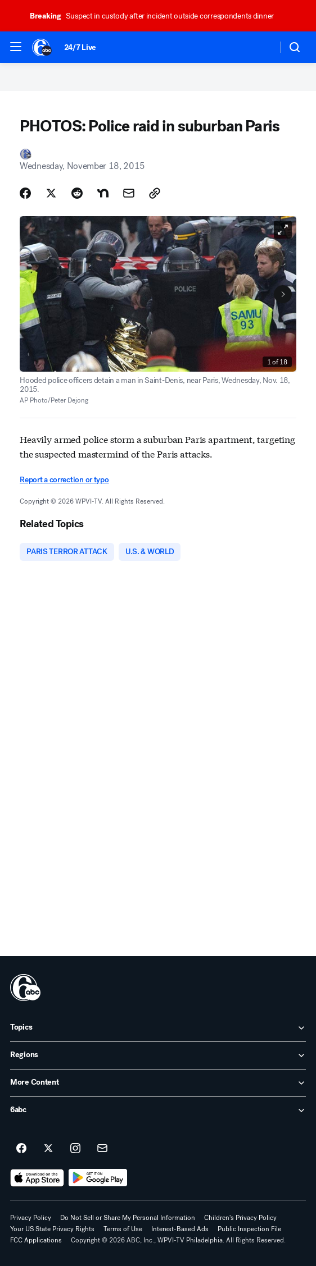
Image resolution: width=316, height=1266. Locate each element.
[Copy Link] (154, 193)
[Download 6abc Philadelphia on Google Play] (98, 1178)
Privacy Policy (30, 1217)
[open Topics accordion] (158, 1027)
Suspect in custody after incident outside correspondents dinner (157, 16)
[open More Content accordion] (158, 1082)
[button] (16, 46)
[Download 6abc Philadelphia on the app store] (37, 1178)
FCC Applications (36, 1240)
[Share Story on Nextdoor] (102, 193)
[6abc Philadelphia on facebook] (21, 1148)
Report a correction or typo (64, 479)
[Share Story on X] (51, 193)
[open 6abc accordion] (158, 1110)
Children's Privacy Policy (240, 1217)
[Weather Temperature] (260, 47)
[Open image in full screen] (283, 230)
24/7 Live (80, 47)
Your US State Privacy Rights (52, 1229)
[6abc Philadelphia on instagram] (75, 1148)
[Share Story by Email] (128, 193)
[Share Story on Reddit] (77, 193)
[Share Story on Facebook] (25, 193)
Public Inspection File (249, 1229)
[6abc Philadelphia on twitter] (48, 1148)
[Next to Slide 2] (283, 294)
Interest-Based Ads (180, 1229)
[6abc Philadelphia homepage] (42, 47)
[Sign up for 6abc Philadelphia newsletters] (102, 1148)
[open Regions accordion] (158, 1055)
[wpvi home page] (25, 987)
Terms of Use (122, 1229)
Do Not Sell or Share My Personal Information (127, 1217)
